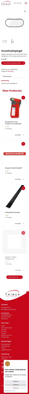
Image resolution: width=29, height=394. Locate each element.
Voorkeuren (16, 384)
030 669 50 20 (6, 307)
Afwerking (10, 71)
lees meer (18, 135)
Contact (3, 333)
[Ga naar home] (5, 3)
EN (18, 3)
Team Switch (12, 390)
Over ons (3, 331)
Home (3, 326)
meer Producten (13, 277)
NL (15, 3)
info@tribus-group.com (8, 309)
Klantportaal (5, 337)
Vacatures (4, 359)
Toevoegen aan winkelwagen (12, 63)
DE (21, 3)
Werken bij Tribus (6, 335)
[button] (26, 3)
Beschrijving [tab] (7, 76)
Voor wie (3, 329)
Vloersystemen (5, 346)
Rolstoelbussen (5, 344)
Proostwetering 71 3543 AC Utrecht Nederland (6, 317)
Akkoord (15, 381)
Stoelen (3, 348)
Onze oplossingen (6, 328)
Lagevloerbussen (6, 350)
